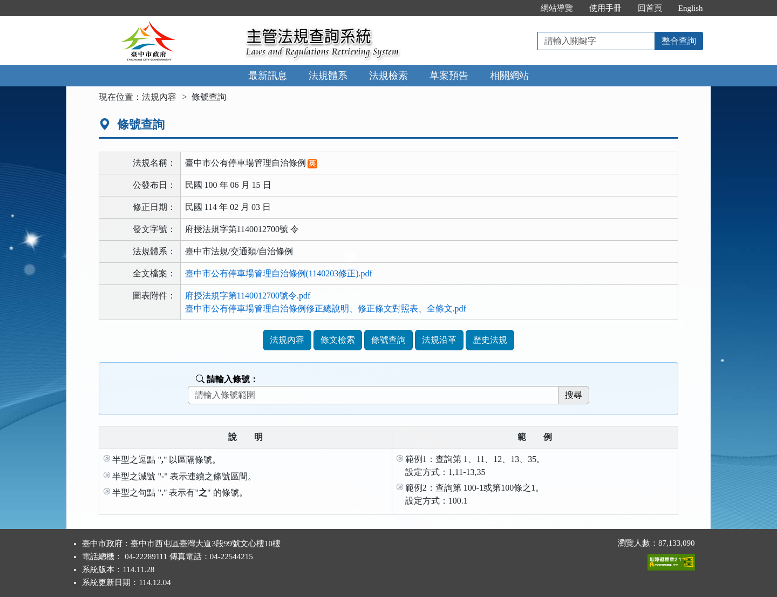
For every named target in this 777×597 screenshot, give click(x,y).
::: (520, 8)
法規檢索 (388, 75)
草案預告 (449, 75)
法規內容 (159, 96)
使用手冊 (605, 8)
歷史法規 (490, 339)
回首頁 (650, 8)
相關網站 (509, 75)
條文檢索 (338, 339)
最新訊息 (267, 75)
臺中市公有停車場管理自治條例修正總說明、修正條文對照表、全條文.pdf (325, 308)
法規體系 (328, 75)
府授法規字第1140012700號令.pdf (248, 295)
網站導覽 (557, 8)
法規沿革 (439, 339)
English (690, 8)
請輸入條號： (227, 379)
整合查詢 (679, 40)
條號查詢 (388, 339)
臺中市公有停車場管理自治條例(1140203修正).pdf (278, 273)
